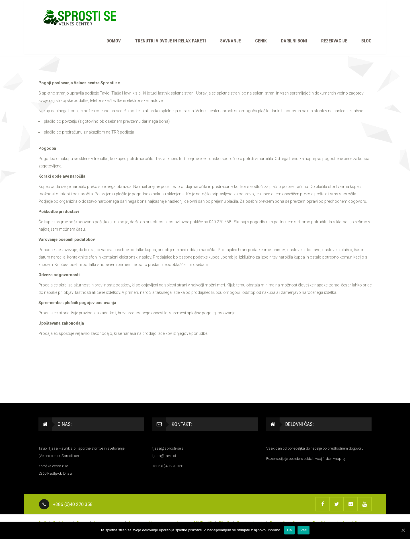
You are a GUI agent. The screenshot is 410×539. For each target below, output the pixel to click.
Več (303, 530)
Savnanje (230, 41)
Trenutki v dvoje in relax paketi (170, 41)
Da (289, 530)
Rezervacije (334, 41)
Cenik (261, 41)
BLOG (366, 41)
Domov (113, 41)
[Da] (403, 530)
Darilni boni (294, 41)
